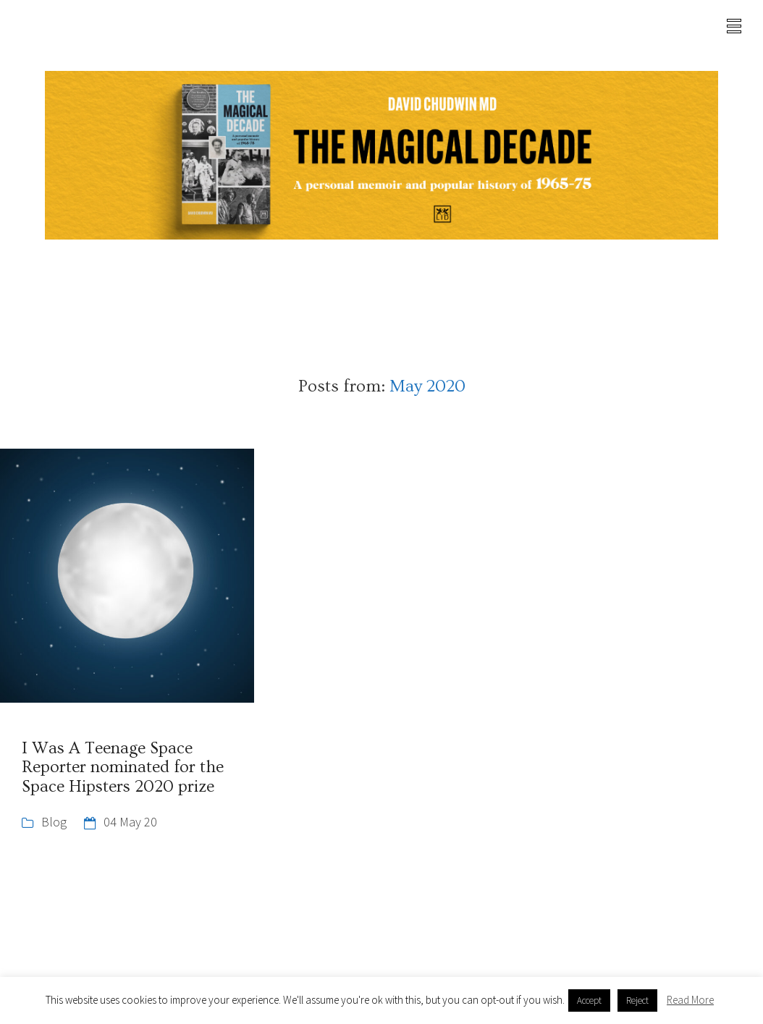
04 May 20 (130, 821)
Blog (54, 821)
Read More (690, 1000)
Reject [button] (637, 1000)
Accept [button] (589, 1000)
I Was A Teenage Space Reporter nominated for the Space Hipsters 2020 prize (123, 767)
